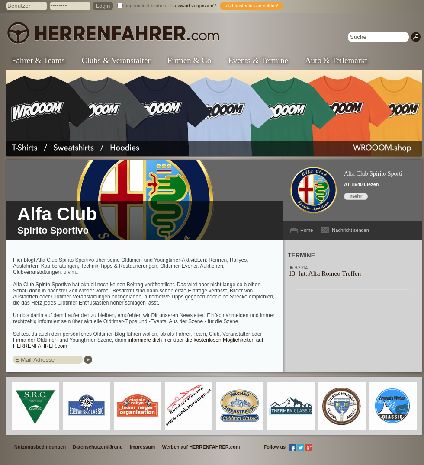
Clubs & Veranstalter (116, 60)
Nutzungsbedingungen (40, 446)
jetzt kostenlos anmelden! (251, 5)
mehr (356, 196)
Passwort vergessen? (193, 5)
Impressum (142, 446)
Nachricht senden (350, 230)
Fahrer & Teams (38, 60)
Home (306, 230)
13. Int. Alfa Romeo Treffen (325, 273)
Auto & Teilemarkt (336, 60)
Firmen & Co (189, 60)
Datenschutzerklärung (98, 446)
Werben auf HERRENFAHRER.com (201, 446)
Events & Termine (258, 60)
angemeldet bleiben (145, 5)
